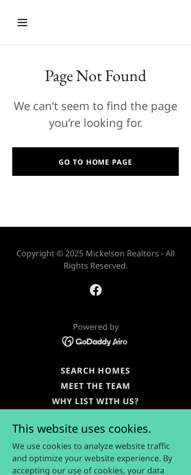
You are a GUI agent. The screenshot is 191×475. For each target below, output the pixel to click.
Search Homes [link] (95, 370)
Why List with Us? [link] (95, 401)
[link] (96, 290)
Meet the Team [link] (95, 385)
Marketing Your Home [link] (95, 431)
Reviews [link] (95, 416)
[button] (31, 22)
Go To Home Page (95, 162)
